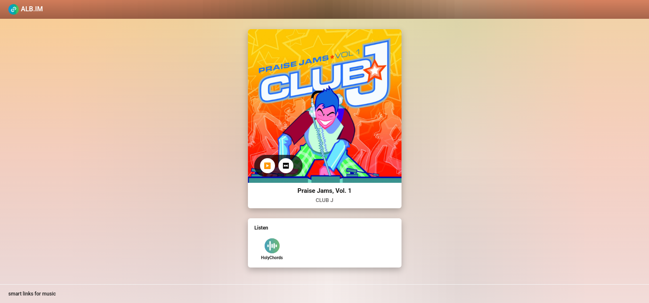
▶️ (267, 165)
